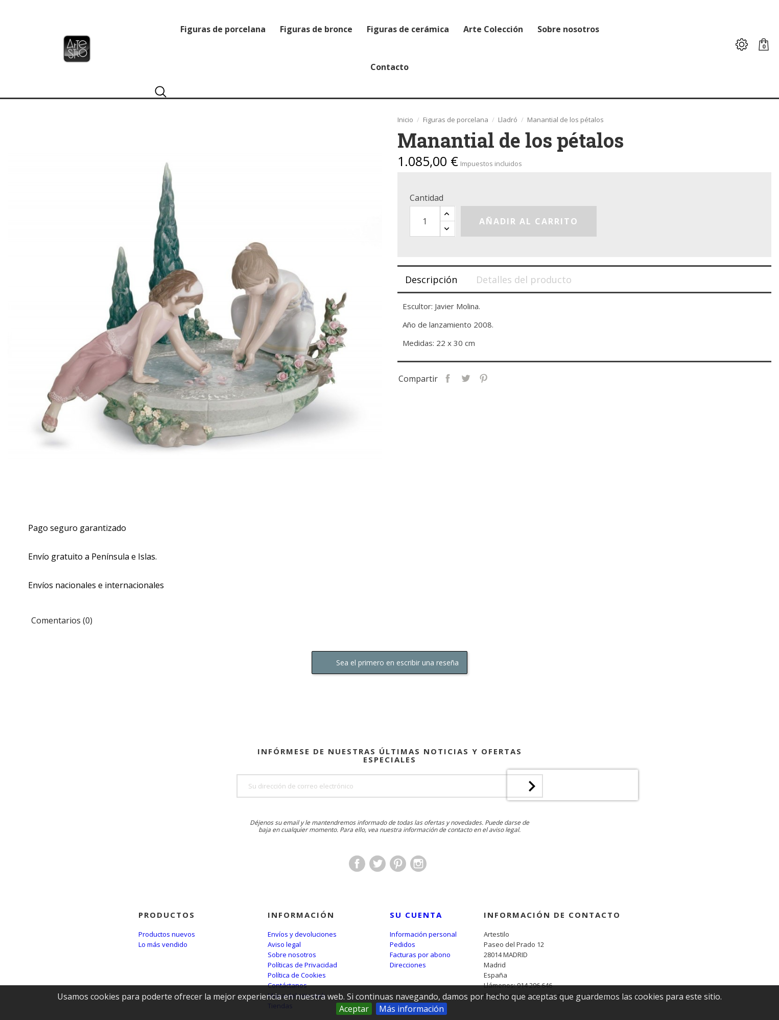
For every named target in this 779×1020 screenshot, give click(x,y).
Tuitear (492, 378)
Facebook (357, 890)
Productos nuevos (166, 934)
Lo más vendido (162, 944)
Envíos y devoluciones (302, 934)
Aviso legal (284, 944)
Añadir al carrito (528, 221)
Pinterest (510, 378)
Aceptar (354, 1008)
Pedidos (402, 944)
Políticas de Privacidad (302, 964)
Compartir (474, 378)
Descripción (431, 279)
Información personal (423, 934)
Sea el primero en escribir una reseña (389, 663)
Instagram (418, 890)
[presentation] (572, 838)
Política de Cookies (297, 975)
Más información (411, 1008)
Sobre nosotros (292, 954)
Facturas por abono (420, 954)
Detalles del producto (524, 279)
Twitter (377, 890)
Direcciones (408, 964)
